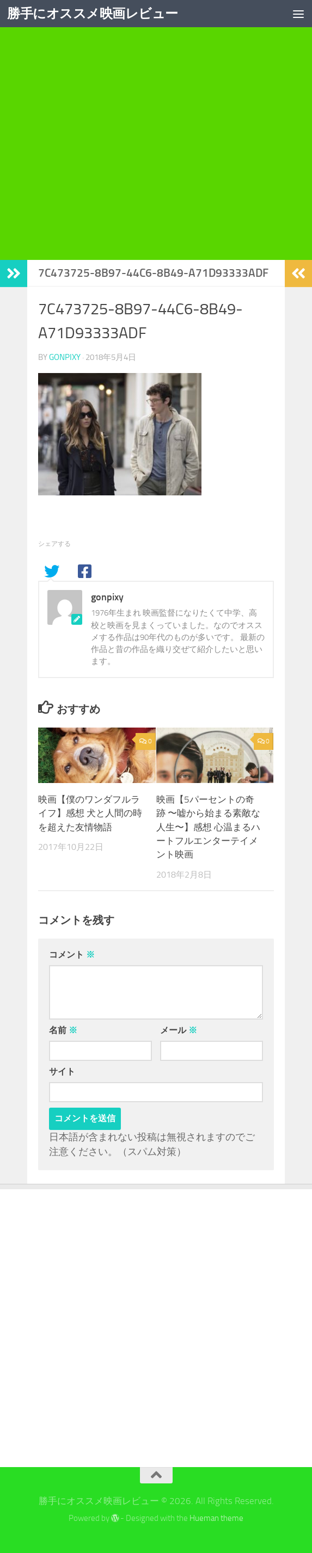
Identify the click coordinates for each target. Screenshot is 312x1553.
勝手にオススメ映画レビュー (92, 13)
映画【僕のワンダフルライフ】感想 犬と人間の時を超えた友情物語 (90, 813)
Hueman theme (216, 1518)
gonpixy (65, 357)
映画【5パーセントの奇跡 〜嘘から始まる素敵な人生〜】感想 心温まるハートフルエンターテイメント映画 (208, 827)
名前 (63, 1030)
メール (178, 1030)
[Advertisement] (156, 160)
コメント (72, 954)
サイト (62, 1071)
